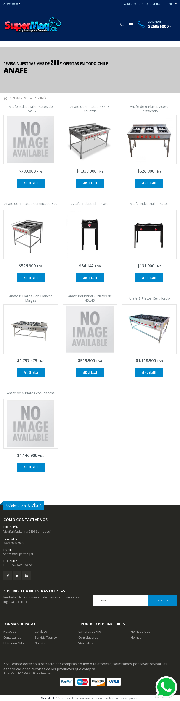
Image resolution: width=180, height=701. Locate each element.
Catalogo (41, 631)
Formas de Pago (19, 623)
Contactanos (12, 637)
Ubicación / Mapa (15, 643)
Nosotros (9, 631)
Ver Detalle (31, 183)
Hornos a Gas (140, 631)
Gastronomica (22, 98)
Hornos (136, 637)
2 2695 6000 (10, 3)
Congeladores (88, 637)
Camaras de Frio (89, 631)
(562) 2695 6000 (13, 543)
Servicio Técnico (46, 637)
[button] (122, 24)
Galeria (40, 643)
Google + (48, 698)
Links (170, 3)
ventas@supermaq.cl (18, 554)
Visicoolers (85, 643)
